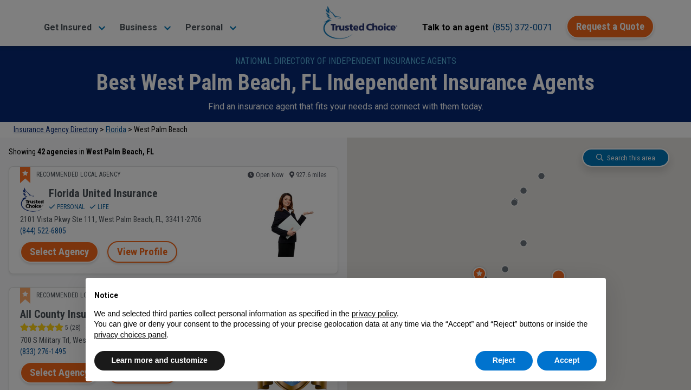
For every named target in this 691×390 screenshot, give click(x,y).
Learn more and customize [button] (160, 360)
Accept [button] (567, 360)
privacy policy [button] (374, 313)
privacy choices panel (130, 334)
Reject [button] (504, 360)
